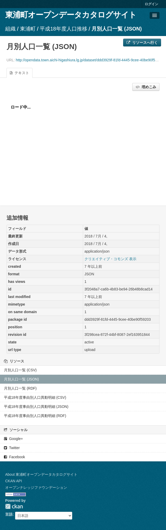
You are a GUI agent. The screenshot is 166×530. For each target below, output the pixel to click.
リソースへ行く (142, 42)
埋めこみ (146, 87)
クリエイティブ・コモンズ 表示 (110, 259)
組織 (10, 29)
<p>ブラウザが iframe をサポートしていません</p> (83, 147)
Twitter (12, 448)
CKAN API (13, 481)
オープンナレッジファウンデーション (36, 487)
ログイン (151, 4)
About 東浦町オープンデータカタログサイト (41, 474)
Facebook (14, 457)
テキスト (19, 73)
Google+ (13, 439)
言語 (8, 514)
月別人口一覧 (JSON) (116, 29)
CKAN (14, 506)
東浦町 (28, 29)
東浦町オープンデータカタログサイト (70, 14)
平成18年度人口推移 (63, 29)
